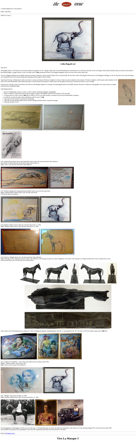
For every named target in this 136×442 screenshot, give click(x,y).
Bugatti (10, 433)
